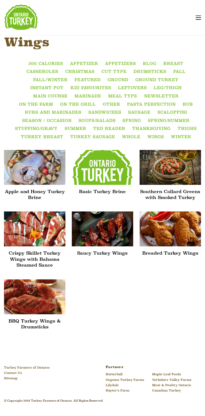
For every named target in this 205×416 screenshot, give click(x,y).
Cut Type (114, 72)
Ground (118, 80)
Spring (132, 121)
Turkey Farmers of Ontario (27, 367)
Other (111, 105)
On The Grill (78, 105)
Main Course (50, 96)
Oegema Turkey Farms (125, 380)
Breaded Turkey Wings (170, 253)
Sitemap (11, 378)
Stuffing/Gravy (36, 129)
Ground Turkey (157, 80)
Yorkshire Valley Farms (171, 380)
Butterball (114, 374)
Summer (75, 129)
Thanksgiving (151, 129)
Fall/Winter (50, 80)
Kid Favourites (90, 88)
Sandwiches (104, 113)
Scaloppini (172, 113)
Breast (173, 64)
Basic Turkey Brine (102, 192)
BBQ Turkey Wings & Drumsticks (35, 324)
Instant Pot (47, 88)
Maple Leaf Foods (166, 374)
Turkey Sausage (92, 137)
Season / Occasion (47, 121)
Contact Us (13, 373)
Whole (131, 137)
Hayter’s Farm (117, 390)
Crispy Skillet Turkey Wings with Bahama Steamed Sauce (35, 259)
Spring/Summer (169, 121)
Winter (181, 137)
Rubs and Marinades (53, 113)
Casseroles (42, 72)
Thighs (187, 129)
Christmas (79, 72)
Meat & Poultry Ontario (171, 385)
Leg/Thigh (168, 88)
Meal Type (122, 96)
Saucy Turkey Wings (102, 253)
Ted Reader (109, 129)
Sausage (139, 113)
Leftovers (132, 88)
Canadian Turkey (166, 390)
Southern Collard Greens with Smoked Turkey (170, 195)
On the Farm (36, 105)
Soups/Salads (97, 121)
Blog (149, 64)
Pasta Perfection (151, 105)
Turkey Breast (42, 137)
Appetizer (84, 64)
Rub (188, 105)
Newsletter (161, 96)
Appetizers (120, 64)
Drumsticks (149, 72)
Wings (155, 137)
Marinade (87, 96)
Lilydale (112, 385)
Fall (179, 72)
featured (87, 80)
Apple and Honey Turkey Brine (35, 195)
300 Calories (45, 64)
